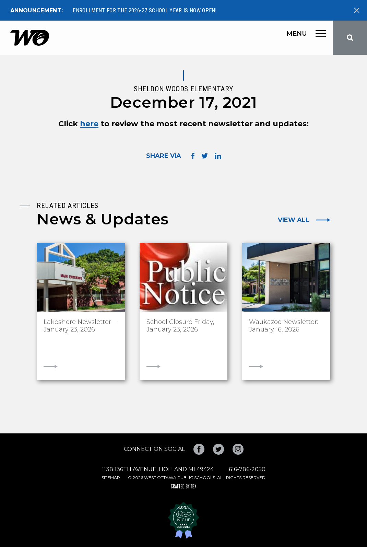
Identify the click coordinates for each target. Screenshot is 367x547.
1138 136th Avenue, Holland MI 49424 (158, 469)
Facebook (198, 449)
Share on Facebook (192, 156)
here (89, 124)
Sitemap (111, 477)
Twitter (218, 449)
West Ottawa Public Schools (29, 38)
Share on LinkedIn (218, 156)
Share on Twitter (204, 156)
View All (293, 220)
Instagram (238, 449)
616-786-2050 (247, 469)
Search (350, 38)
